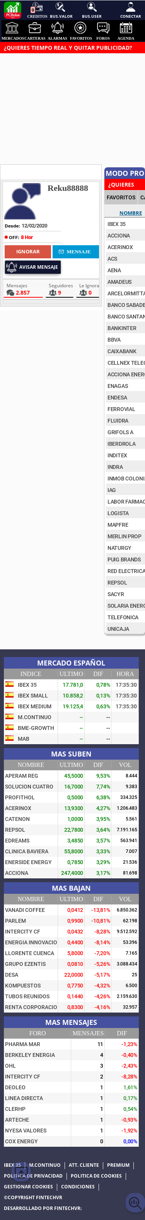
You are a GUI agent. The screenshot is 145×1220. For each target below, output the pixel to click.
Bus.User (92, 10)
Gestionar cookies (28, 1187)
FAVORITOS (121, 197)
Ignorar (28, 251)
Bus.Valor (60, 10)
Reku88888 (68, 188)
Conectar (130, 10)
